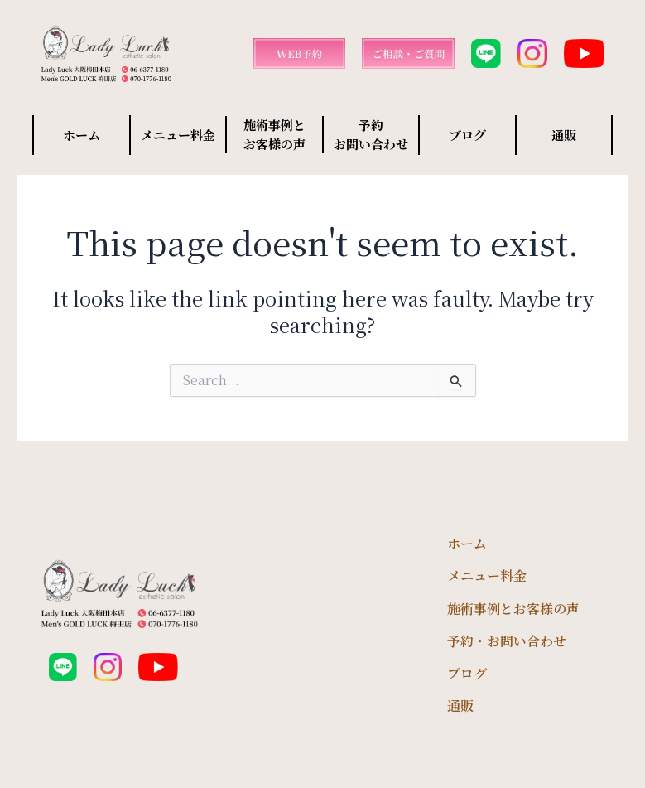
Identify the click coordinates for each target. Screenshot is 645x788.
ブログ (467, 134)
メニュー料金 (178, 134)
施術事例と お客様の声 (274, 134)
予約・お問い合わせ (506, 640)
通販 (563, 134)
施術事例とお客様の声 (513, 608)
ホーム (81, 134)
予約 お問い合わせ (371, 134)
